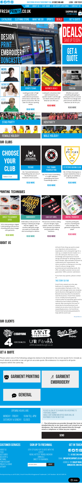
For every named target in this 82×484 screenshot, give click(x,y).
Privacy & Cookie (6, 464)
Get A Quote (74, 19)
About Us (35, 6)
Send (62, 435)
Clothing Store (22, 19)
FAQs (2, 452)
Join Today (78, 2)
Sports (50, 19)
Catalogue (7, 19)
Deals (59, 19)
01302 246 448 (76, 454)
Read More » (78, 317)
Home (27, 6)
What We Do (37, 19)
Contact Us (76, 6)
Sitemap (3, 467)
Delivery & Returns (61, 6)
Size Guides (4, 454)
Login (71, 2)
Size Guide (46, 6)
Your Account (5, 462)
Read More (31, 109)
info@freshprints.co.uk (72, 458)
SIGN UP (50, 464)
